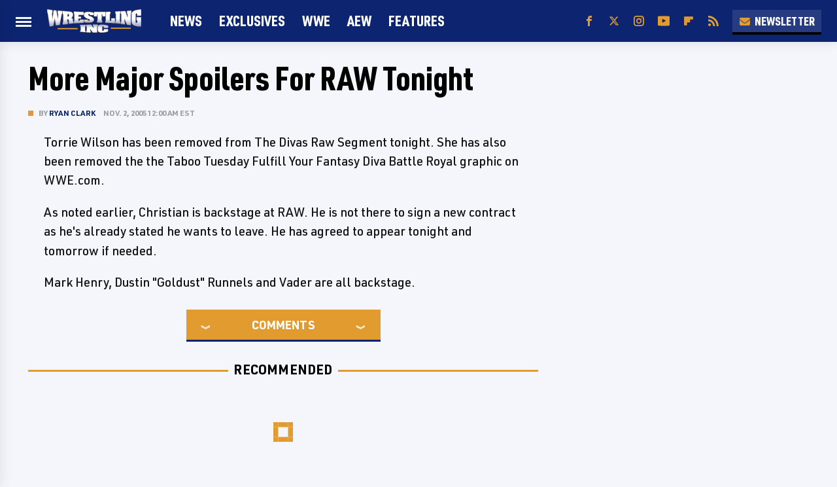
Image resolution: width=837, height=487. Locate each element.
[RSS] (713, 21)
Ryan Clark (72, 113)
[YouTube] (664, 21)
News (186, 20)
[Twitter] (614, 21)
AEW (359, 20)
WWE (316, 20)
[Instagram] (639, 21)
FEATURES (416, 20)
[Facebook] (589, 21)
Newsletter (777, 21)
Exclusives (252, 20)
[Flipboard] (688, 21)
